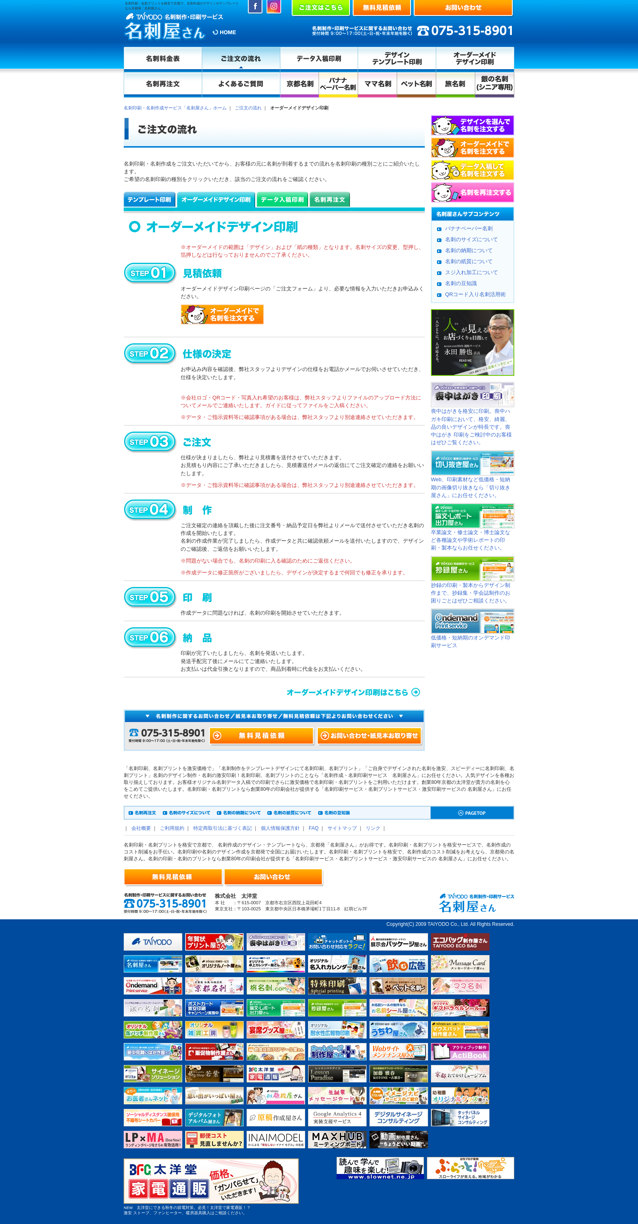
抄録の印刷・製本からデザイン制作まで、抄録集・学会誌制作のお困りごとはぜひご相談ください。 (470, 593)
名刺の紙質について (469, 261)
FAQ (314, 828)
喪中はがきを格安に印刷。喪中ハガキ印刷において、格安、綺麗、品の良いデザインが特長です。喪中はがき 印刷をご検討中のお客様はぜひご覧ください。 (471, 426)
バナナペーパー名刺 (469, 228)
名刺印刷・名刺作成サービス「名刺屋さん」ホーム (175, 107)
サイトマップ (342, 828)
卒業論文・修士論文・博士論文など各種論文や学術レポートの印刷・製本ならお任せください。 (470, 540)
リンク (373, 828)
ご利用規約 (172, 828)
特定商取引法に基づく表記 (222, 828)
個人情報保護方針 (280, 828)
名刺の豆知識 (461, 283)
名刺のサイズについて (471, 239)
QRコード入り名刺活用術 (475, 294)
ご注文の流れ (248, 107)
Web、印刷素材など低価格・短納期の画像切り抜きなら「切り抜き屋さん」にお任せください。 (470, 487)
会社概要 (141, 828)
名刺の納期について (469, 250)
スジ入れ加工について (471, 272)
